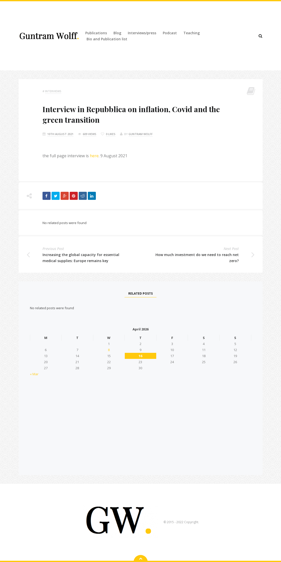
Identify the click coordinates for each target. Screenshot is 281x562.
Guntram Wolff (141, 134)
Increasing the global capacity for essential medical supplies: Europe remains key (81, 257)
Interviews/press (142, 32)
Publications (96, 32)
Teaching (191, 32)
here (94, 156)
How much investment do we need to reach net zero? (197, 257)
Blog (117, 32)
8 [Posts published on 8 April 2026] (109, 350)
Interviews (53, 91)
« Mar (34, 374)
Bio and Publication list (107, 39)
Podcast (170, 32)
